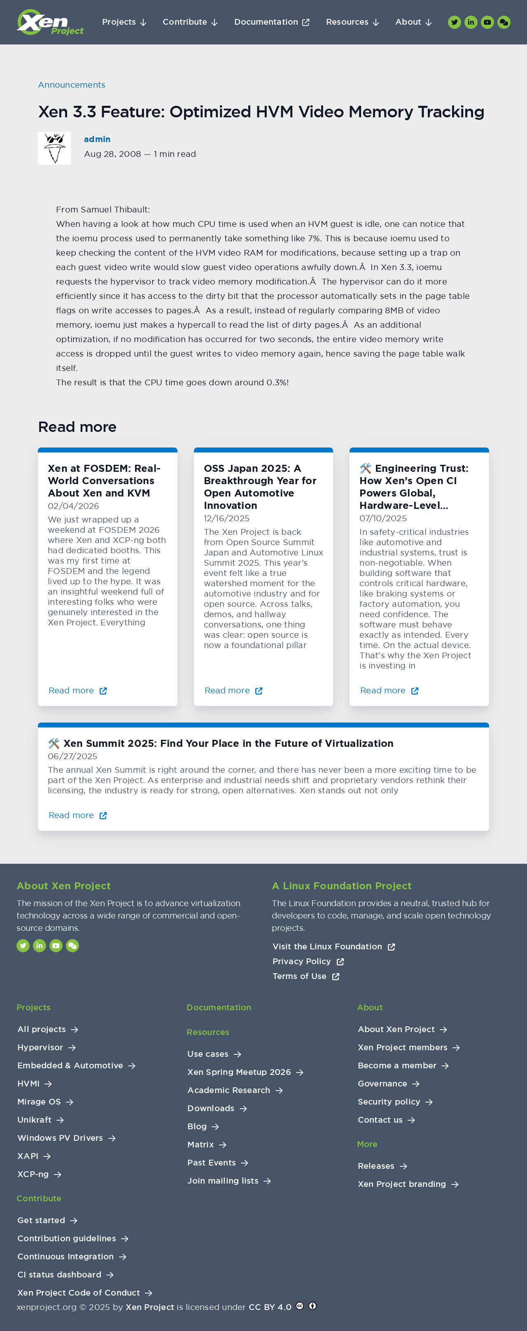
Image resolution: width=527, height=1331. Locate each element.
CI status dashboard (59, 1275)
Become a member (397, 1066)
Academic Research (228, 1090)
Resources (347, 22)
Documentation (266, 22)
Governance (383, 1084)
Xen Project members (403, 1047)
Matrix (200, 1145)
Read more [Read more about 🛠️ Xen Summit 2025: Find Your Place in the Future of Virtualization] (78, 815)
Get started (41, 1220)
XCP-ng (33, 1174)
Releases (376, 1166)
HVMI (28, 1084)
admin (97, 139)
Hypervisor (40, 1047)
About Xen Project (396, 1029)
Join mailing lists (223, 1181)
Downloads (210, 1108)
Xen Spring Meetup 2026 (239, 1072)
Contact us (380, 1120)
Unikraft (34, 1120)
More (367, 1144)
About (408, 22)
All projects (41, 1029)
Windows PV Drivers (60, 1138)
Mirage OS (39, 1102)
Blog (197, 1126)
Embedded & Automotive (70, 1066)
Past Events (211, 1163)
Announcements (71, 84)
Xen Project (150, 1307)
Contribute (185, 22)
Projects (119, 22)
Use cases (208, 1054)
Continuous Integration (65, 1257)
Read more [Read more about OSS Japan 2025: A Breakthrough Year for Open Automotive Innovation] (234, 690)
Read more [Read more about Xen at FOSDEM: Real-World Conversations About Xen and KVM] (78, 690)
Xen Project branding (402, 1184)
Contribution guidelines (66, 1238)
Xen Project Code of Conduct (78, 1293)
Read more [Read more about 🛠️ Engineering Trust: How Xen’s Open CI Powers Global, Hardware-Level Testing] (389, 690)
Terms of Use (306, 976)
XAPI (27, 1156)
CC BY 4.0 (270, 1307)
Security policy (389, 1102)
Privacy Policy (308, 961)
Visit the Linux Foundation (334, 946)
